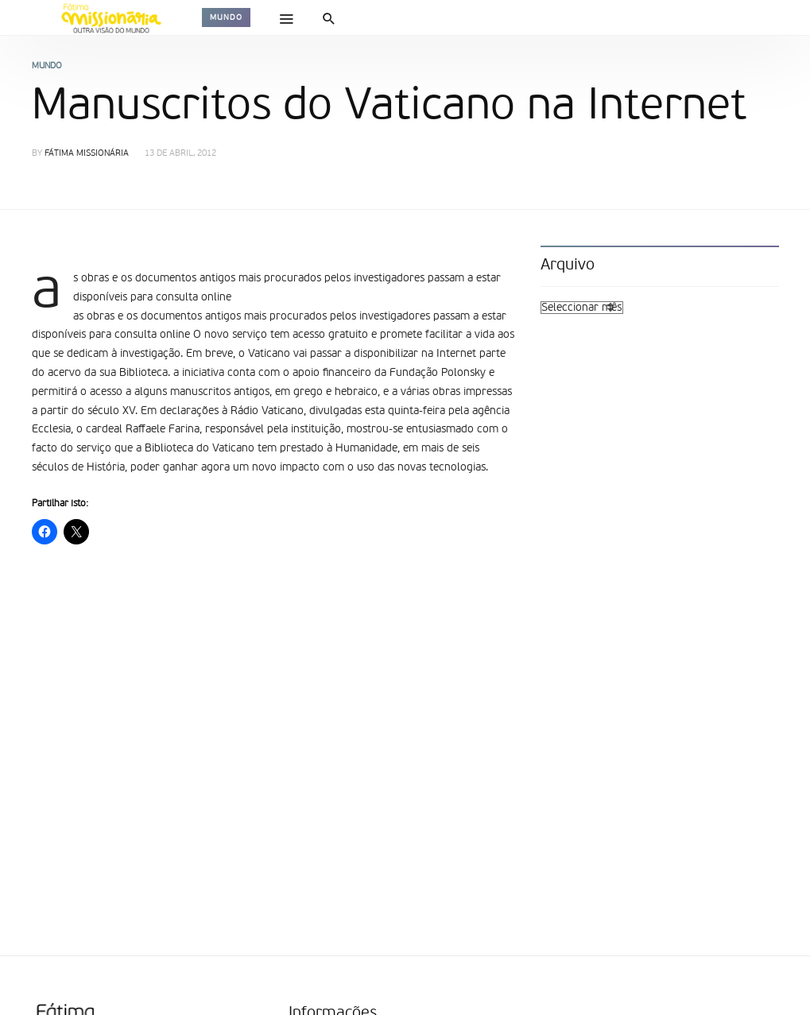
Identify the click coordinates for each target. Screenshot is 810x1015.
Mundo (226, 17)
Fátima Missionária (87, 153)
